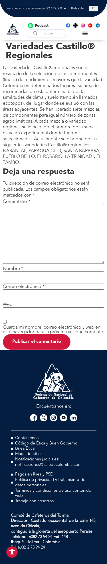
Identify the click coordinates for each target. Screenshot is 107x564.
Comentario (16, 201)
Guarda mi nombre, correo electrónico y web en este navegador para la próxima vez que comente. (53, 329)
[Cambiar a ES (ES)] (93, 9)
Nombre (13, 268)
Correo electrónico (24, 286)
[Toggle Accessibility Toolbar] (12, 552)
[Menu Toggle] (85, 33)
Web (8, 304)
